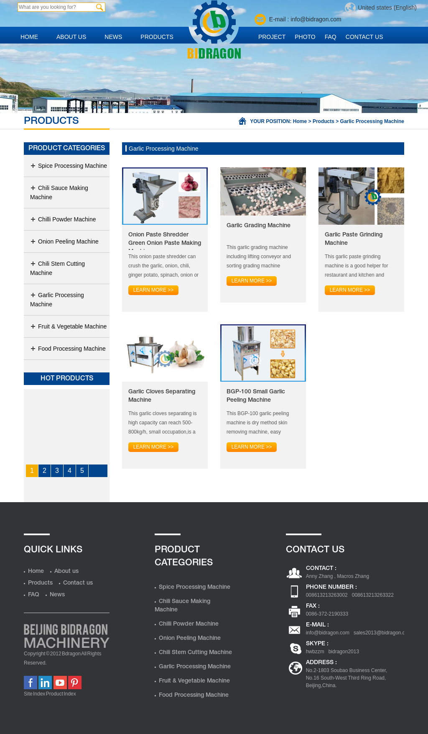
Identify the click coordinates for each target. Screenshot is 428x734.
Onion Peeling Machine (64, 241)
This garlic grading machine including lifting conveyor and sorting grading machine (259, 256)
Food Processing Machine (68, 348)
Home (29, 36)
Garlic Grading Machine (258, 225)
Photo (305, 36)
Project (271, 36)
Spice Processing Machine (68, 165)
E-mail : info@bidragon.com (305, 19)
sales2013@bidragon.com (383, 633)
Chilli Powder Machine (63, 219)
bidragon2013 (344, 651)
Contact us (364, 36)
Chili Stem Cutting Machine (57, 268)
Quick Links (53, 550)
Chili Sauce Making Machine (59, 192)
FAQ (330, 36)
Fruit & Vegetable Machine (68, 326)
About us (71, 36)
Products (156, 36)
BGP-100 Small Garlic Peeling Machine (256, 396)
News (113, 36)
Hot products (67, 379)
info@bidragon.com (327, 633)
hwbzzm (315, 651)
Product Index (61, 694)
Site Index (34, 694)
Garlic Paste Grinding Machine (353, 239)
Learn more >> (153, 290)
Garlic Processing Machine (372, 121)
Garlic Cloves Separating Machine (161, 396)
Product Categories (66, 148)
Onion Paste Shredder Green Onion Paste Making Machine (164, 241)
